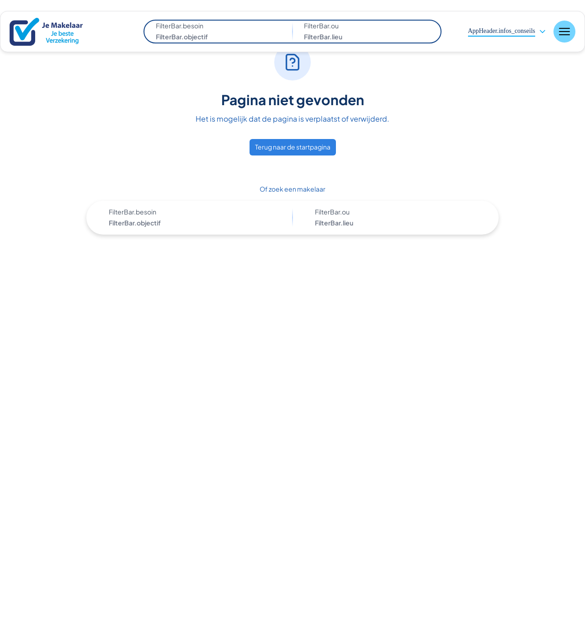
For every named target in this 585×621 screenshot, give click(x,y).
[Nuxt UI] (53, 32)
